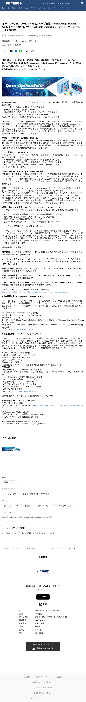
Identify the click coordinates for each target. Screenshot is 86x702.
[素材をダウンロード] (28, 51)
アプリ (33, 8)
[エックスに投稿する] (11, 51)
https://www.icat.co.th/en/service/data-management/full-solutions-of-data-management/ (35, 292)
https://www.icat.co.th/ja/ (23, 329)
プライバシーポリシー (43, 677)
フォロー (43, 597)
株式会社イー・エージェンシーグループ (42, 548)
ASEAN (15, 506)
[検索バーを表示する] (82, 3)
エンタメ (42, 8)
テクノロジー (13, 8)
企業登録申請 (63, 3)
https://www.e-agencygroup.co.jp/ (47, 611)
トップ (6, 548)
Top (3, 8)
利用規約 (59, 677)
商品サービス (9, 482)
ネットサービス (10, 494)
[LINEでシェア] (20, 51)
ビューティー (53, 8)
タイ (6, 506)
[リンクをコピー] (32, 51)
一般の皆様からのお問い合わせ (43, 693)
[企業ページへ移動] (43, 572)
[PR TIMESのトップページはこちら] (14, 3)
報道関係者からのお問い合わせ (43, 682)
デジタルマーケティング (44, 506)
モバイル (24, 8)
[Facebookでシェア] (16, 51)
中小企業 (26, 506)
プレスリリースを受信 (47, 3)
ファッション (66, 8)
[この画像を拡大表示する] (11, 449)
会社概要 (27, 677)
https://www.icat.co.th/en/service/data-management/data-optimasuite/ (27, 517)
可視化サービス (65, 506)
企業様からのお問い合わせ (43, 687)
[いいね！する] (4, 51)
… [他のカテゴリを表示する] (75, 7)
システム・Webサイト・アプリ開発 (35, 494)
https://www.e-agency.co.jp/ (25, 391)
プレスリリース (18, 548)
